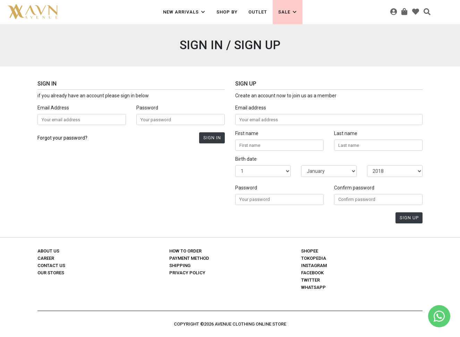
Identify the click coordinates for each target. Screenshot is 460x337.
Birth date (246, 159)
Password (147, 107)
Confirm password (354, 187)
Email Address (53, 107)
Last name (345, 133)
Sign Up (409, 217)
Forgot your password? (62, 138)
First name (246, 133)
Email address (250, 107)
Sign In (212, 137)
